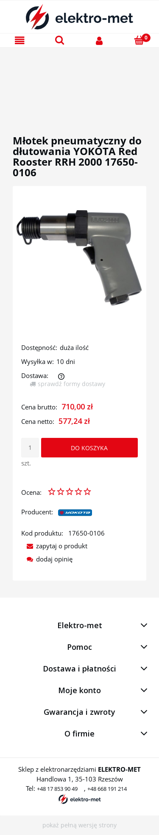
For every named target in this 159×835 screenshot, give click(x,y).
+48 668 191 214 (107, 789)
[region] (79, 81)
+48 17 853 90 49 (57, 789)
